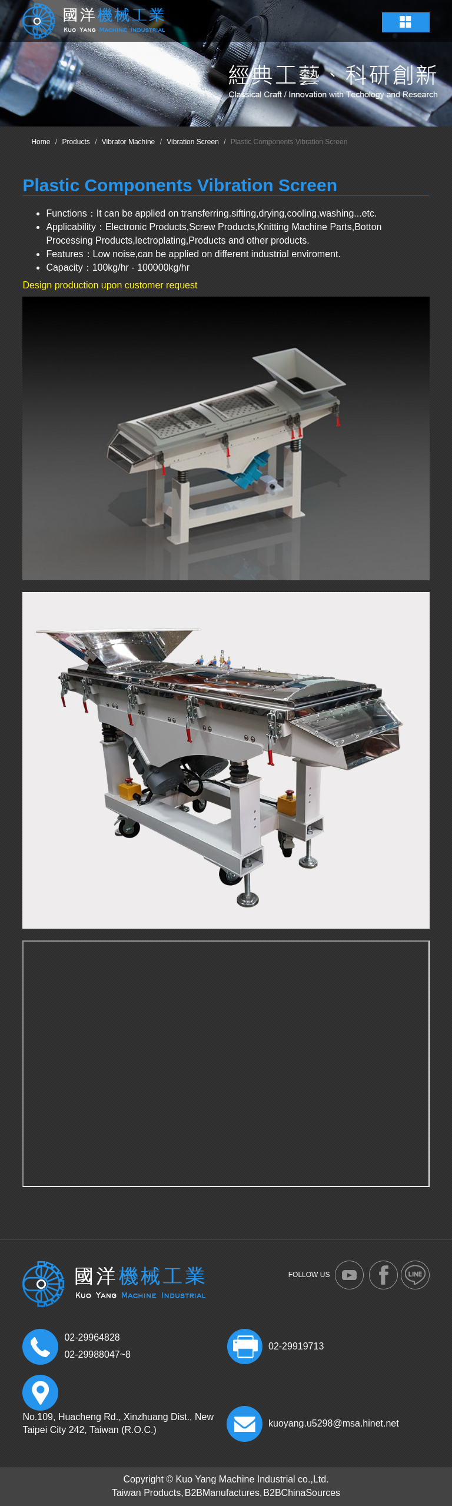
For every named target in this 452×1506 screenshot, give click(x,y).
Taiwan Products (146, 1493)
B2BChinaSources (301, 1493)
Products (75, 142)
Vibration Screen (193, 142)
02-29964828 (91, 1337)
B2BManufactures (222, 1493)
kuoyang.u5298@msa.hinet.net (333, 1423)
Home (40, 142)
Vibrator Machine (128, 142)
